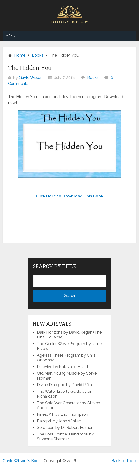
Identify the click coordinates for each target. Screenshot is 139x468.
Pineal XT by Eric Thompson (62, 414)
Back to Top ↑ (123, 460)
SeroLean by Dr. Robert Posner (64, 427)
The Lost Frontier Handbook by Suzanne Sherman (65, 436)
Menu (10, 36)
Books (93, 77)
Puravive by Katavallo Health (63, 366)
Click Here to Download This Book (69, 196)
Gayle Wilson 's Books (23, 460)
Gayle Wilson (31, 77)
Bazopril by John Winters (59, 421)
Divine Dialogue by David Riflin (64, 384)
